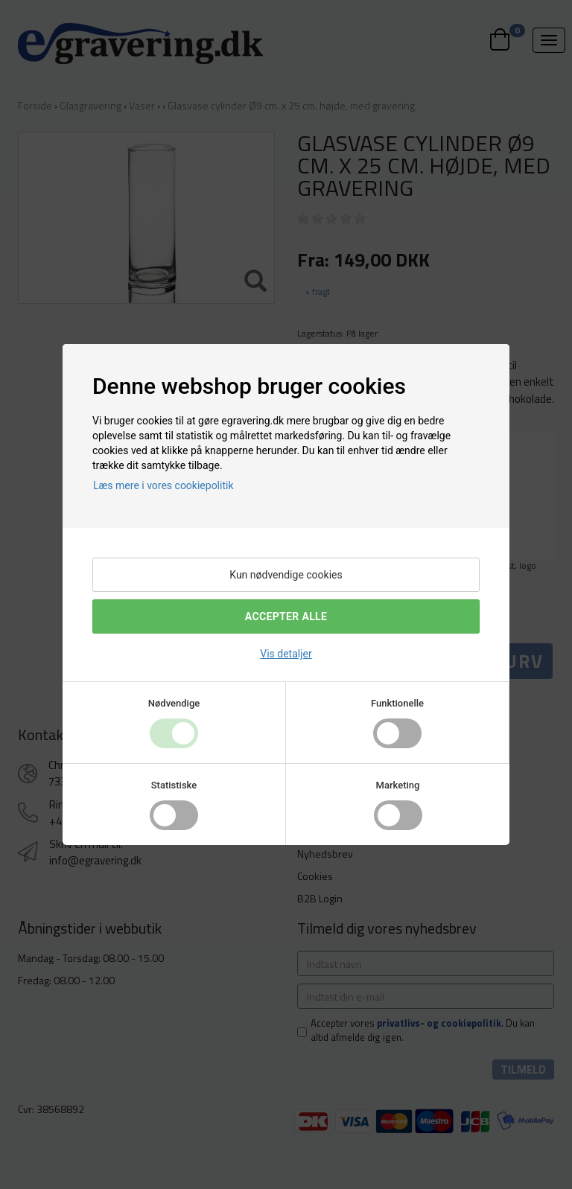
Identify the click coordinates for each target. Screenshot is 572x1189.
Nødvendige (174, 703)
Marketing (398, 785)
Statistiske (174, 785)
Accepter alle (286, 616)
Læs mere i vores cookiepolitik (163, 485)
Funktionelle (397, 703)
